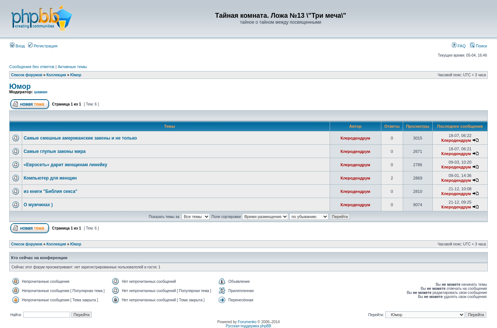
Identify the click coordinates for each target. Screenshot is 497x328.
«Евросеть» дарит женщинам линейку (65, 164)
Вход (17, 46)
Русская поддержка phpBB (248, 326)
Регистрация (42, 46)
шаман (40, 92)
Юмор (75, 75)
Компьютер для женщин (50, 178)
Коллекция (56, 75)
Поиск (478, 46)
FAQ (459, 46)
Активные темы (72, 66)
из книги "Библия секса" (51, 191)
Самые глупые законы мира (55, 151)
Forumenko (247, 322)
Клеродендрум (355, 138)
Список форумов (26, 75)
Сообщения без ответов (31, 66)
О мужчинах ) (38, 204)
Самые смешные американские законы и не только (80, 138)
